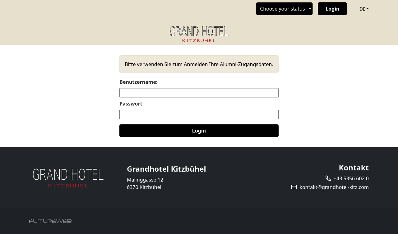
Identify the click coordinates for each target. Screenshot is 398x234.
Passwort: (131, 103)
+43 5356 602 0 (351, 178)
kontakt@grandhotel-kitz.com (334, 187)
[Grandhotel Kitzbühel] (68, 177)
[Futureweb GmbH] (50, 221)
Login (199, 130)
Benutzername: (138, 82)
